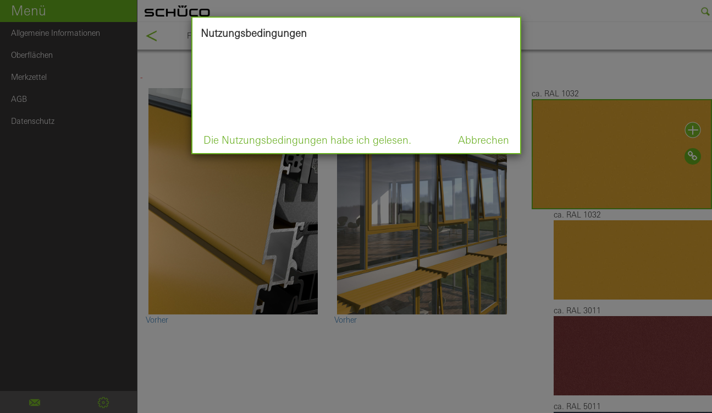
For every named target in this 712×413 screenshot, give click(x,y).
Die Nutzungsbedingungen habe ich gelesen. (307, 140)
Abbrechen (483, 140)
